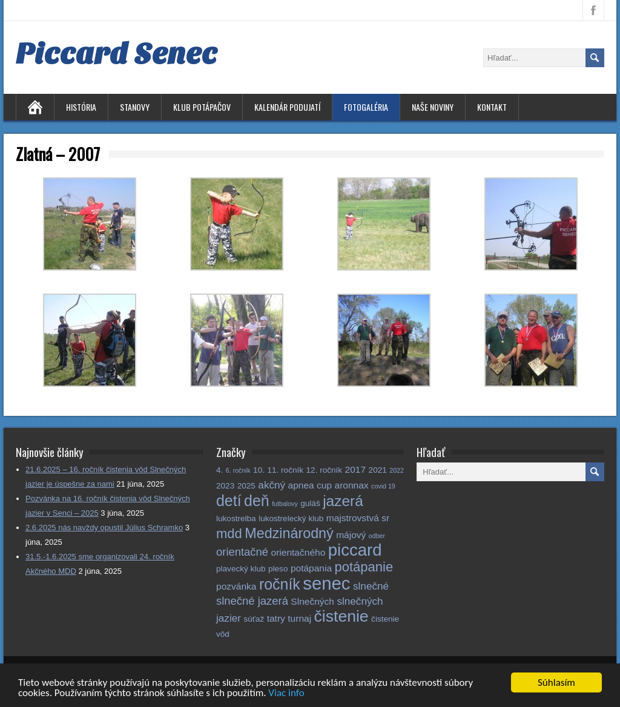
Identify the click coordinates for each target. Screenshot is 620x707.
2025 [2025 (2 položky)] (246, 485)
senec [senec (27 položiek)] (326, 583)
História (81, 106)
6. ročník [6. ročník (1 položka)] (238, 470)
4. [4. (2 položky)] (219, 470)
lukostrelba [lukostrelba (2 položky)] (236, 518)
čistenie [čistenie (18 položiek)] (341, 616)
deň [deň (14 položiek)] (256, 500)
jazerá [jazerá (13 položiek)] (343, 501)
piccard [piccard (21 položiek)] (355, 550)
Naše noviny (432, 106)
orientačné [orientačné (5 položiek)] (242, 551)
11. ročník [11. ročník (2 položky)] (285, 470)
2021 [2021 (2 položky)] (378, 470)
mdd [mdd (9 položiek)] (229, 533)
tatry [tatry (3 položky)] (276, 618)
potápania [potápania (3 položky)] (311, 568)
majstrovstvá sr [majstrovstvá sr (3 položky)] (357, 518)
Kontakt (492, 106)
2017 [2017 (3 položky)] (355, 469)
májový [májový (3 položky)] (351, 535)
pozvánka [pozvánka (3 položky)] (236, 586)
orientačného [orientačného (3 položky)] (298, 552)
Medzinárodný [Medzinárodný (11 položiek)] (289, 533)
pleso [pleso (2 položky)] (278, 568)
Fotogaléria (366, 106)
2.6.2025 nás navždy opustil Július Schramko (104, 527)
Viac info (286, 695)
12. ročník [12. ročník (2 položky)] (324, 470)
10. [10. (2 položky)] (259, 470)
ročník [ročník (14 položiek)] (279, 584)
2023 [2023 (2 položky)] (225, 485)
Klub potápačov (202, 106)
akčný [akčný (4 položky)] (271, 485)
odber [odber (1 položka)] (377, 535)
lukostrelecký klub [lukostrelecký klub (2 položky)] (291, 518)
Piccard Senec (116, 54)
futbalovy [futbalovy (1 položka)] (285, 503)
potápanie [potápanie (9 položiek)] (364, 566)
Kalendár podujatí (287, 106)
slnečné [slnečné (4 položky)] (371, 586)
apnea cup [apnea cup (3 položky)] (310, 485)
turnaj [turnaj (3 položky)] (299, 618)
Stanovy (135, 106)
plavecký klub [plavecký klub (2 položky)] (241, 568)
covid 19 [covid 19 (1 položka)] (383, 486)
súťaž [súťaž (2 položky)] (253, 618)
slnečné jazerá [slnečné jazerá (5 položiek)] (252, 600)
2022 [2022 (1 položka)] (396, 470)
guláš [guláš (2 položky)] (310, 503)
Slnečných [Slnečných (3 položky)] (312, 601)
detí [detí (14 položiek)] (229, 500)
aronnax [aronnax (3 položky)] (352, 485)
